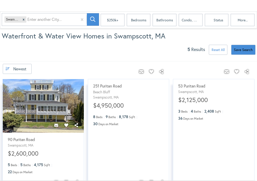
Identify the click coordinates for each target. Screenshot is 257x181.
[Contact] (56, 125)
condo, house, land (192, 20)
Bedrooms (138, 20)
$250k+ (112, 20)
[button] (24, 20)
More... (243, 20)
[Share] (76, 125)
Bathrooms (164, 20)
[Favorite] (66, 125)
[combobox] (28, 20)
